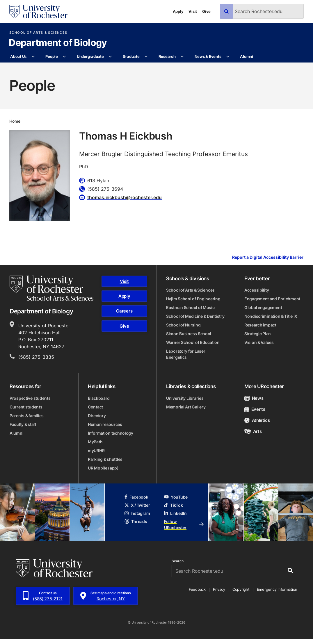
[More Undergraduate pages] (110, 57)
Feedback (197, 589)
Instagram (137, 513)
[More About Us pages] (33, 57)
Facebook (136, 497)
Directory (97, 415)
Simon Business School (188, 333)
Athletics (257, 420)
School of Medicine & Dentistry (195, 316)
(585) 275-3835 (36, 357)
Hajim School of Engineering (193, 298)
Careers (124, 311)
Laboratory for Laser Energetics (185, 354)
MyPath (95, 442)
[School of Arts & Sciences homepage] (51, 288)
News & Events (208, 56)
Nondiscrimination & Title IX (270, 316)
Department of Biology (58, 43)
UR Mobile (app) (103, 468)
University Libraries (184, 398)
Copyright (241, 589)
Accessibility (256, 290)
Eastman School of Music (190, 307)
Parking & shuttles (105, 459)
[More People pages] (64, 57)
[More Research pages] (182, 57)
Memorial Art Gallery (185, 407)
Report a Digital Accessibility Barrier (267, 257)
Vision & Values (259, 342)
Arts (253, 431)
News (253, 398)
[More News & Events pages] (228, 57)
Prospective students (30, 398)
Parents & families (27, 415)
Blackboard (99, 398)
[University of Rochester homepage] (38, 11)
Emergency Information (277, 589)
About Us (18, 56)
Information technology (110, 433)
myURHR (96, 450)
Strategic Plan (257, 333)
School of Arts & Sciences (38, 33)
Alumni (246, 56)
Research (167, 56)
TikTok (173, 505)
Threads (136, 521)
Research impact (260, 325)
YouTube (176, 497)
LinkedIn (175, 513)
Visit (192, 11)
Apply (178, 11)
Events (254, 409)
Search (178, 561)
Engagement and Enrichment (272, 298)
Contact (95, 407)
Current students (26, 407)
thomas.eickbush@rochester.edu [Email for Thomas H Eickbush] (124, 197)
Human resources (105, 424)
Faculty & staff (23, 424)
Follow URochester (184, 524)
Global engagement (263, 307)
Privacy (219, 589)
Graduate (131, 56)
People (51, 56)
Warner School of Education (193, 342)
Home (14, 121)
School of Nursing (183, 325)
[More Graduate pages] (146, 57)
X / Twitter (137, 505)
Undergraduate (90, 56)
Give (206, 11)
